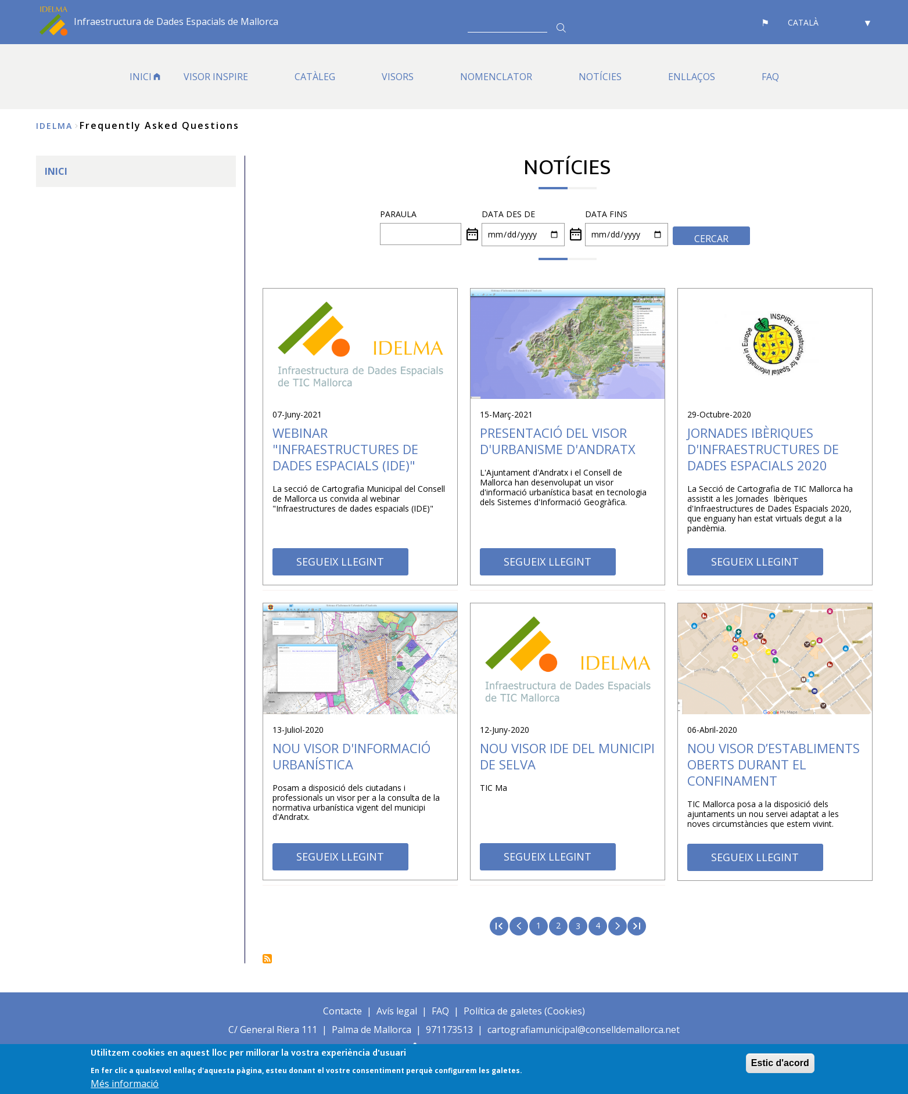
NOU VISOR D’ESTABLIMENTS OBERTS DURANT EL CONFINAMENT (773, 764)
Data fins (606, 213)
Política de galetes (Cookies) (524, 1011)
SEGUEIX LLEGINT (340, 561)
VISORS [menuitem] (398, 76)
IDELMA (54, 125)
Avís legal (396, 1011)
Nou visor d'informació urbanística (351, 756)
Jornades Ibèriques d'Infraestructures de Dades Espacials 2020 (763, 449)
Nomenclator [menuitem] (496, 76)
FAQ (440, 1011)
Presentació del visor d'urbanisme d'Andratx (558, 441)
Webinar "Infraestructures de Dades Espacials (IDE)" (345, 449)
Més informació (125, 1084)
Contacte (342, 1011)
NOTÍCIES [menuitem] (600, 76)
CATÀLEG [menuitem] (315, 76)
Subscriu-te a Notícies (267, 958)
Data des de (508, 213)
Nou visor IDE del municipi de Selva (567, 756)
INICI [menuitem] (141, 76)
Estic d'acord (780, 1063)
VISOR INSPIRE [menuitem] (216, 76)
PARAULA (398, 213)
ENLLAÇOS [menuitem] (691, 76)
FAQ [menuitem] (770, 76)
